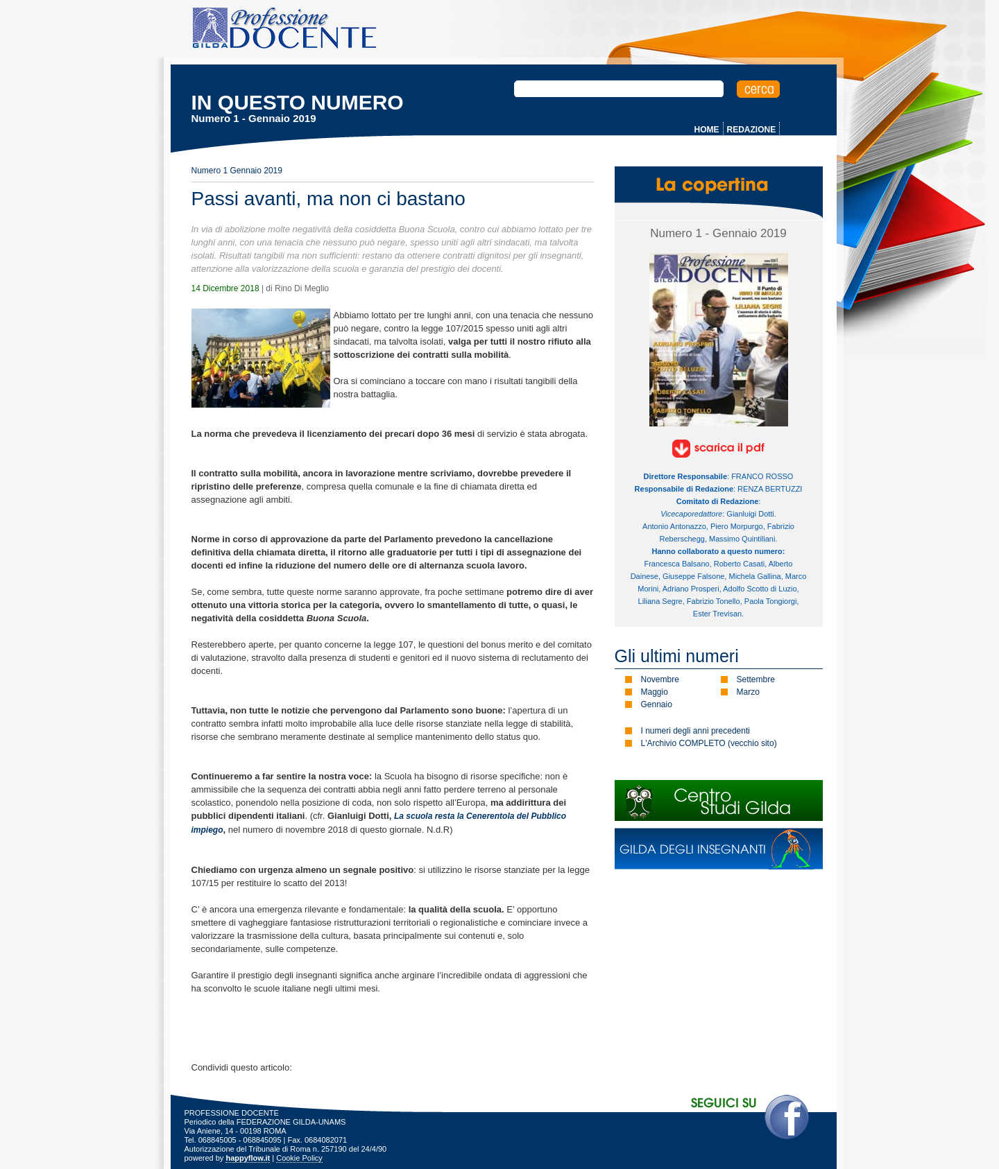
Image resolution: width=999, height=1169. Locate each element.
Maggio (654, 692)
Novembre (660, 679)
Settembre (756, 679)
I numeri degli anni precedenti (695, 731)
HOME (706, 130)
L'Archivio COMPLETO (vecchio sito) (709, 743)
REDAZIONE (751, 130)
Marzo (748, 692)
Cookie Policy (299, 1158)
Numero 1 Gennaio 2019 (236, 170)
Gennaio (656, 704)
